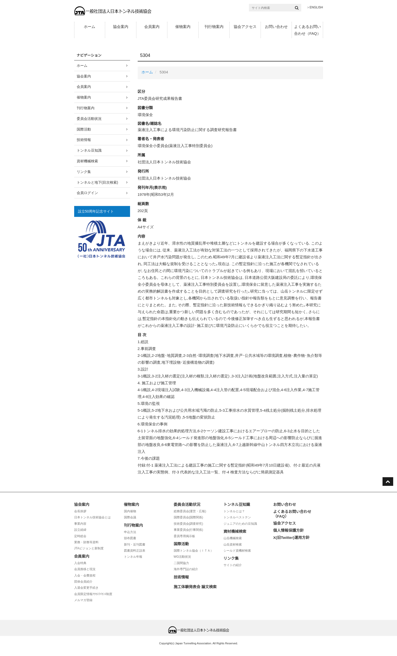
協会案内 (120, 26)
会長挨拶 (80, 511)
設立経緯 (80, 530)
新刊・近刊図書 (134, 544)
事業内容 (80, 523)
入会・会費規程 (85, 575)
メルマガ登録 (83, 600)
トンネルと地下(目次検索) (97, 182)
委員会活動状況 (89, 119)
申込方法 (130, 532)
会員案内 (152, 26)
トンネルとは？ (234, 511)
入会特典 (80, 563)
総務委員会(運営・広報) (190, 511)
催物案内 (182, 26)
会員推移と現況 (85, 569)
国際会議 (130, 517)
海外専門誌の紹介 (186, 569)
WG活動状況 (182, 556)
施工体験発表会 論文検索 (195, 587)
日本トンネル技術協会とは (92, 517)
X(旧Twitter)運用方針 (291, 537)
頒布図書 (130, 538)
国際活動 (84, 129)
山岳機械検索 (233, 538)
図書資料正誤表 (134, 550)
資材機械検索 (87, 161)
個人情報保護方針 (288, 530)
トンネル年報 (133, 556)
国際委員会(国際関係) (188, 517)
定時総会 (80, 536)
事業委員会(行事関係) (188, 530)
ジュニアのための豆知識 (240, 523)
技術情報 (84, 140)
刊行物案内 (214, 26)
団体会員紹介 (83, 581)
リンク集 (84, 172)
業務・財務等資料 (86, 542)
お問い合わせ (276, 26)
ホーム (89, 26)
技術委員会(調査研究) (188, 523)
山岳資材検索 (233, 544)
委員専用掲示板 (184, 536)
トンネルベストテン (237, 517)
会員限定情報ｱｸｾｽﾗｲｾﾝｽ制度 (93, 594)
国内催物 (130, 511)
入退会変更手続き (86, 587)
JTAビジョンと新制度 (89, 548)
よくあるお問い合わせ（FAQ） (307, 30)
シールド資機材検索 (237, 550)
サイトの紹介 (233, 565)
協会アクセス (245, 26)
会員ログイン (87, 193)
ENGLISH (315, 7)
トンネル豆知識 (89, 150)
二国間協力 (181, 563)
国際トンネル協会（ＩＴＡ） (193, 550)
